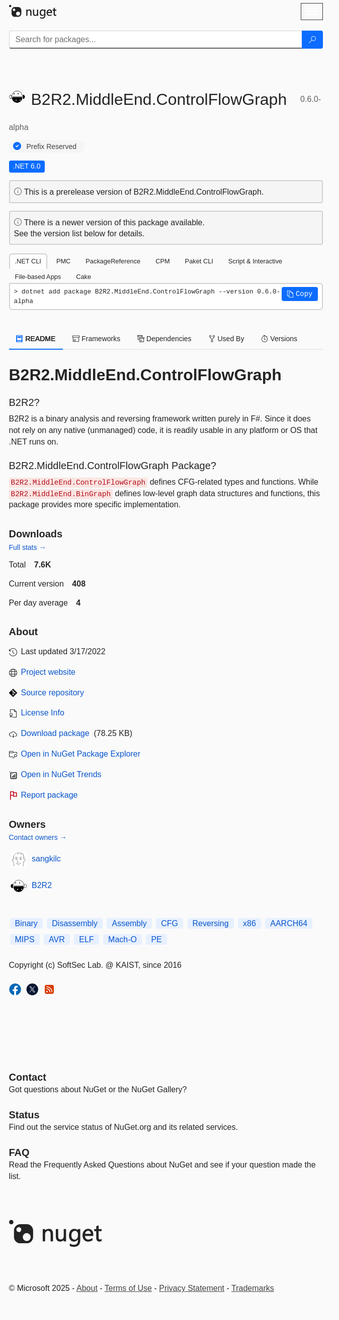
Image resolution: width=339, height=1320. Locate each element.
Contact (27, 1077)
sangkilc (46, 858)
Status (24, 1114)
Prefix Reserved (52, 146)
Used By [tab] (226, 339)
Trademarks (252, 1288)
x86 (249, 923)
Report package (49, 795)
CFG (169, 923)
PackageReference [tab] (113, 261)
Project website (48, 672)
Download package (55, 733)
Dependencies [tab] (164, 339)
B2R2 (42, 885)
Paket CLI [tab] (199, 261)
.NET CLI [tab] (28, 261)
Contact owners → (38, 837)
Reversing (211, 923)
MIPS (25, 939)
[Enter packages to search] (155, 40)
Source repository (52, 692)
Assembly (129, 923)
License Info (42, 712)
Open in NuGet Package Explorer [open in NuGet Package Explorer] (80, 754)
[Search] (312, 40)
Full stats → (27, 547)
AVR (57, 939)
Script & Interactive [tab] (255, 261)
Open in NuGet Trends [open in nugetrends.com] (61, 774)
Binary (26, 923)
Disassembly (75, 923)
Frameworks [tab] (96, 339)
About (87, 1288)
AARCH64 (288, 923)
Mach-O (122, 939)
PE (156, 939)
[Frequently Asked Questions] (19, 1152)
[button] (300, 294)
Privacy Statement (191, 1288)
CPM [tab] (162, 261)
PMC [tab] (63, 261)
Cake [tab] (83, 276)
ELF (86, 939)
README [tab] (36, 339)
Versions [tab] (279, 339)
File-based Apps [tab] (38, 276)
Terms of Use (128, 1288)
